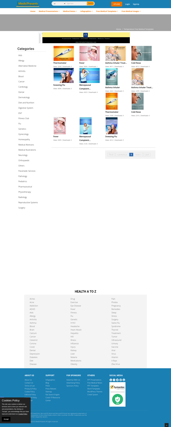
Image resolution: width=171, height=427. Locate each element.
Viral (113, 350)
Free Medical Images (130, 11)
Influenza (75, 343)
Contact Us (29, 383)
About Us (28, 380)
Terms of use (30, 386)
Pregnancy (116, 305)
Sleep (114, 312)
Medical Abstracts (26, 144)
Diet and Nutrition (26, 102)
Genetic (74, 319)
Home (32, 11)
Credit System (92, 394)
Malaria (74, 357)
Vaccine (115, 347)
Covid (32, 347)
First (111, 154)
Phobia (115, 302)
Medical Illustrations (27, 150)
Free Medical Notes (94, 383)
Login (127, 4)
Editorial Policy (30, 394)
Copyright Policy (31, 397)
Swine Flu (116, 323)
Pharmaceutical (25, 186)
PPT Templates (93, 386)
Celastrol (33, 340)
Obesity (74, 364)
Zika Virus (116, 364)
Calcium (33, 333)
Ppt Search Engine (52, 394)
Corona (33, 343)
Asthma (33, 323)
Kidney (73, 350)
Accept (6, 419)
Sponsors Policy (72, 386)
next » (138, 154)
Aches (32, 299)
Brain (32, 329)
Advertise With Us (73, 380)
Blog (47, 383)
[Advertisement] (85, 21)
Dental (21, 92)
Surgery (21, 207)
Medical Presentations (48, 11)
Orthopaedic (23, 160)
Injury (73, 347)
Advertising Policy (73, 383)
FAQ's (48, 386)
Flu (19, 123)
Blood (21, 76)
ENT (20, 113)
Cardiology (23, 86)
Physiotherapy (24, 192)
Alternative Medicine (27, 66)
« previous (122, 154)
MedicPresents (41, 422)
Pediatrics (22, 181)
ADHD (32, 309)
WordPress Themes (94, 391)
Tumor (114, 336)
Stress (114, 316)
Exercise (74, 302)
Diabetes (33, 357)
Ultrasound (116, 340)
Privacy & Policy (31, 389)
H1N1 (73, 323)
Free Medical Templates (106, 11)
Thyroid (115, 329)
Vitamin (115, 357)
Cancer (21, 81)
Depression (35, 353)
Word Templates (93, 389)
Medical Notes (69, 11)
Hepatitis (74, 333)
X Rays (114, 360)
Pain (113, 299)
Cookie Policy (30, 391)
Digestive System (25, 108)
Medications (76, 360)
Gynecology (23, 134)
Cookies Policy (11, 400)
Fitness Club (23, 118)
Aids (20, 55)
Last (147, 154)
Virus (114, 353)
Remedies (116, 309)
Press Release (51, 389)
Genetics (22, 129)
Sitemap (49, 391)
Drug (73, 299)
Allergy (21, 60)
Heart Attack (76, 329)
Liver (73, 353)
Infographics (85, 11)
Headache (75, 326)
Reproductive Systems (28, 202)
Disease (33, 364)
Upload (116, 4)
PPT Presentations (94, 380)
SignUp (136, 4)
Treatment (116, 333)
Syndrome (116, 326)
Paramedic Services (26, 171)
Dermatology (24, 97)
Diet (31, 360)
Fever (73, 309)
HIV (72, 336)
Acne (32, 302)
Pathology (22, 176)
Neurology (22, 155)
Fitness (74, 312)
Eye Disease (76, 305)
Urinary (115, 343)
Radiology (22, 197)
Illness (73, 340)
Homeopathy (24, 139)
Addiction (34, 305)
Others (21, 165)
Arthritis (21, 71)
